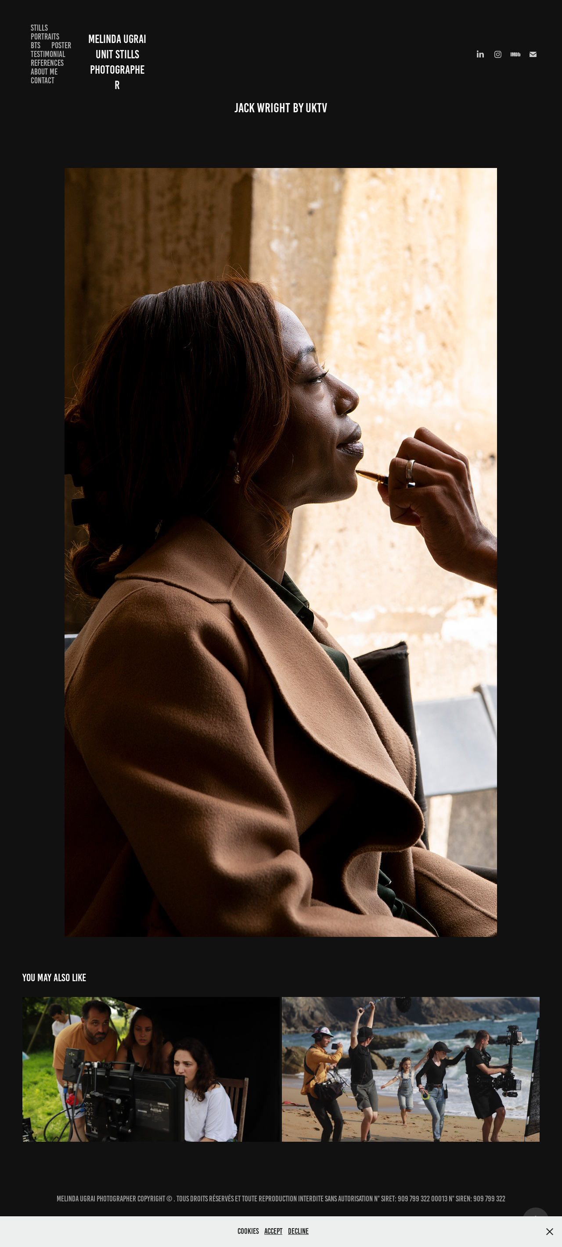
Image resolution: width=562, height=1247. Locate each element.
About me (44, 71)
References (47, 63)
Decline (298, 1231)
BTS (35, 45)
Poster (61, 45)
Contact (42, 80)
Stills (39, 27)
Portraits (45, 36)
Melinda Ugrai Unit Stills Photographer (125, 54)
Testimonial (48, 54)
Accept (273, 1231)
